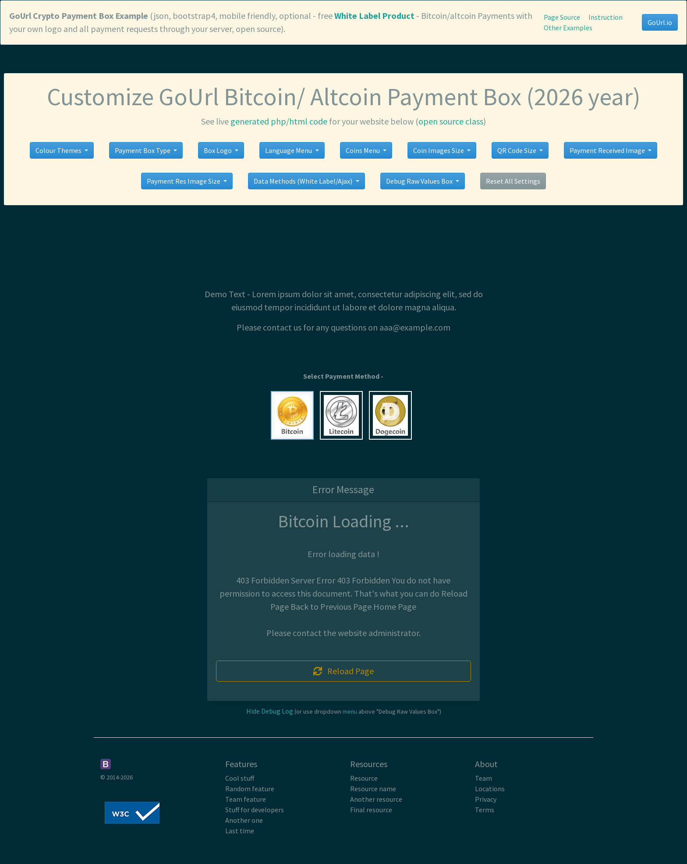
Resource (364, 778)
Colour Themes (59, 150)
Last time (239, 830)
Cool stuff (239, 778)
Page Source (562, 17)
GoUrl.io (660, 22)
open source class (450, 121)
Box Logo (218, 150)
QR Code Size (517, 150)
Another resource (376, 799)
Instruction (605, 17)
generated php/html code (278, 121)
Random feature (249, 788)
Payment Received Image (608, 150)
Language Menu (289, 150)
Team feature (245, 799)
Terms (484, 809)
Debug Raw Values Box (420, 181)
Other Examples (568, 27)
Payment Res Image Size (184, 181)
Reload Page (343, 670)
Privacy (485, 799)
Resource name (373, 788)
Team (483, 778)
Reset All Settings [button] (513, 181)
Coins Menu (363, 150)
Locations (490, 788)
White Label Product (374, 15)
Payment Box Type (143, 150)
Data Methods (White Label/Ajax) (304, 181)
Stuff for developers (254, 809)
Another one (244, 820)
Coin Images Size (439, 150)
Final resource (371, 809)
